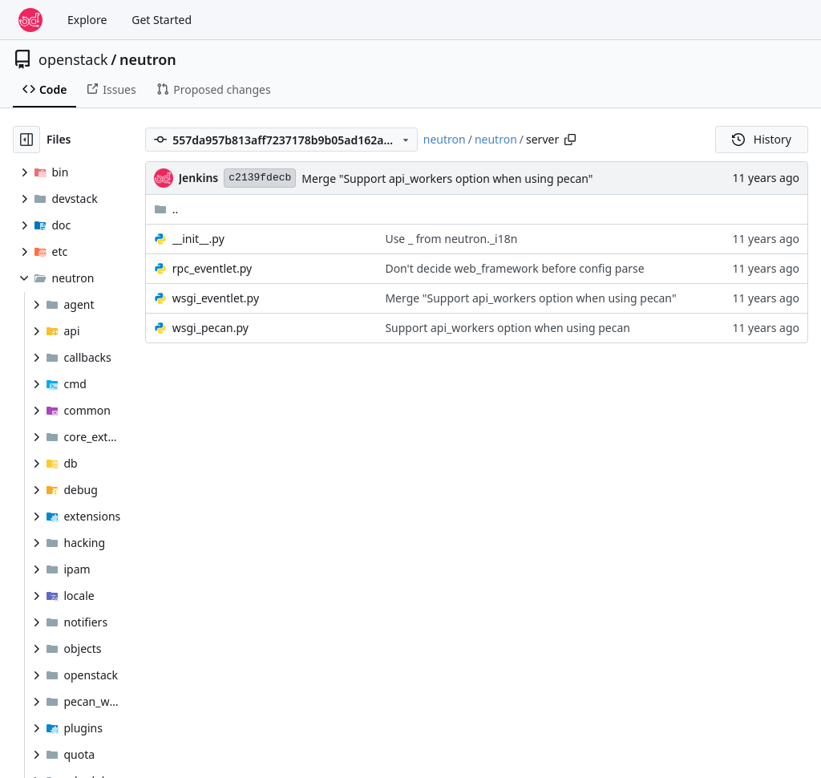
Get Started (161, 19)
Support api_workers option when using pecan (507, 327)
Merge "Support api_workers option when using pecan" (446, 178)
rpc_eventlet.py (212, 268)
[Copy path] (570, 139)
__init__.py (198, 238)
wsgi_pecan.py (210, 327)
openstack (73, 59)
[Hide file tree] (26, 139)
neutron (147, 59)
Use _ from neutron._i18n (451, 238)
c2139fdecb (260, 178)
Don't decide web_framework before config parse (514, 268)
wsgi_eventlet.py (215, 298)
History (761, 139)
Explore (87, 19)
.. (166, 209)
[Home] (30, 20)
